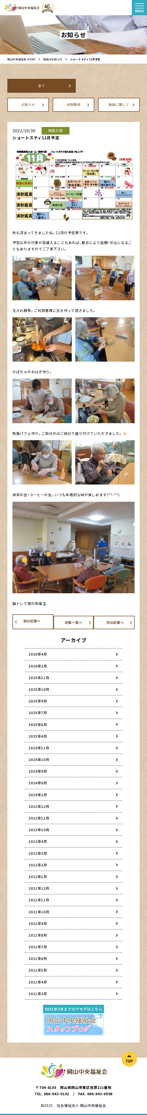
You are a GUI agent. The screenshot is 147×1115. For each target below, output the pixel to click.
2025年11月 (38, 677)
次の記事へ (118, 621)
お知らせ (28, 104)
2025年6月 (37, 724)
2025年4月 (37, 736)
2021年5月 (37, 970)
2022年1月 (37, 876)
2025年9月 (37, 700)
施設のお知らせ (52, 59)
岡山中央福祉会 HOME (21, 59)
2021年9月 (37, 923)
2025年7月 (37, 712)
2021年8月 (37, 935)
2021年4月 (37, 981)
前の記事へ (28, 621)
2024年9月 (37, 771)
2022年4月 (37, 841)
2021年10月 (38, 911)
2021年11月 (38, 899)
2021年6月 (37, 958)
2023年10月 (38, 829)
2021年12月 (38, 888)
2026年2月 (37, 665)
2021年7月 (37, 946)
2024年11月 (38, 747)
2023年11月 (38, 818)
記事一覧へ (73, 621)
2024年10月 (38, 759)
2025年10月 (38, 689)
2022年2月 (37, 864)
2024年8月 (37, 783)
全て (41, 85)
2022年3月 (37, 853)
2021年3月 (37, 993)
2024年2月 (37, 794)
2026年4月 (37, 654)
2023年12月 (38, 806)
